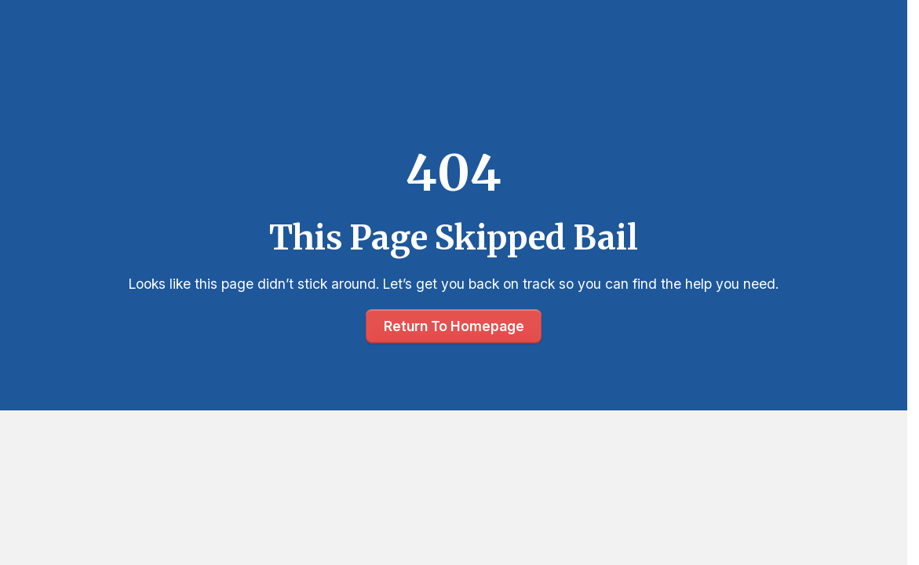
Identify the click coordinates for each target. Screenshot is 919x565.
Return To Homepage (454, 326)
